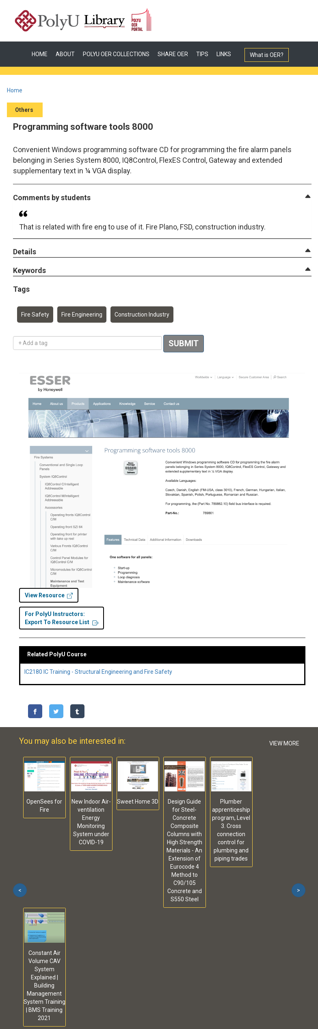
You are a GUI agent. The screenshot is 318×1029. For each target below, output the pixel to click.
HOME (40, 54)
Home (14, 90)
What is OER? (266, 55)
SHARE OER (173, 54)
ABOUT (65, 54)
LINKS (223, 54)
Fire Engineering (81, 314)
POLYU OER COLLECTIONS (116, 54)
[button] (52, 198)
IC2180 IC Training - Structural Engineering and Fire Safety (98, 672)
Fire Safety (35, 314)
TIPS (202, 54)
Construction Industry (142, 314)
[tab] (162, 197)
